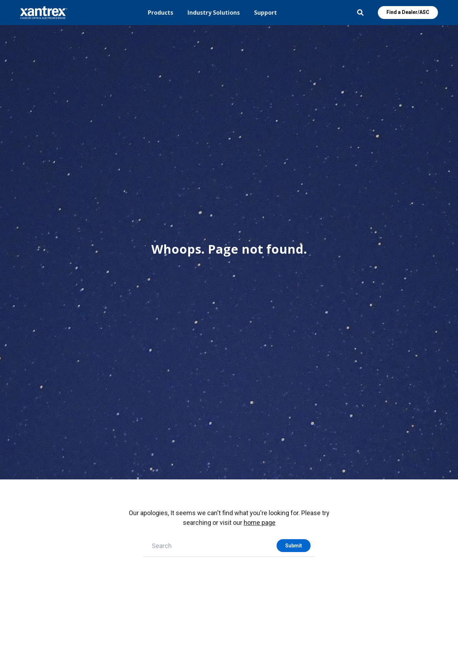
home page (260, 522)
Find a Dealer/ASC (407, 12)
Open (360, 12)
